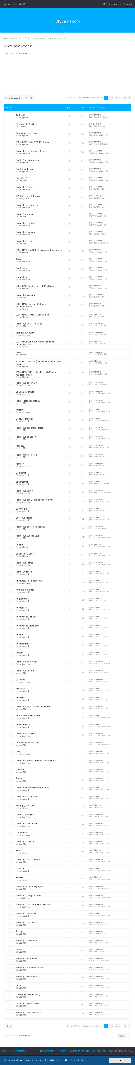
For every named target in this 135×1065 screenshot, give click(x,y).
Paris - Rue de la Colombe (28, 859)
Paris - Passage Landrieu (28, 400)
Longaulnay (21, 277)
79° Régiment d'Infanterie (28, 196)
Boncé (19, 850)
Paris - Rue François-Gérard (29, 967)
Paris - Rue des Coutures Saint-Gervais (34, 499)
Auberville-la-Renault (26, 616)
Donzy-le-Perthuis (24, 418)
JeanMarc (26, 153)
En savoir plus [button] (77, 1060)
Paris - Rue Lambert (25, 223)
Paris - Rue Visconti (25, 295)
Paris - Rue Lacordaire (26, 940)
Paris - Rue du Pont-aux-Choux (31, 151)
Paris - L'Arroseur (24, 571)
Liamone (20, 769)
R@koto (25, 117)
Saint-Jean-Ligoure (25, 169)
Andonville (21, 115)
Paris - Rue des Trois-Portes (29, 427)
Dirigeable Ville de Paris (27, 742)
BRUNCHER (21, 508)
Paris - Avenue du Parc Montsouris (32, 787)
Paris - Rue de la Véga (26, 661)
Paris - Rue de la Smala (27, 922)
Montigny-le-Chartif (25, 805)
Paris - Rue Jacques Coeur (29, 895)
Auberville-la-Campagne (27, 625)
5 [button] (119, 98)
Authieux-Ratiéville (25, 589)
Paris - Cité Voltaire (25, 214)
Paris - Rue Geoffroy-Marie (29, 323)
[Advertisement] (67, 75)
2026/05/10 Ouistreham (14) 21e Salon (35, 286)
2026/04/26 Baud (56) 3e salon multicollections (39, 250)
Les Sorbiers (22, 832)
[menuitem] (22, 4)
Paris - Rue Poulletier (26, 913)
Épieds (19, 778)
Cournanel (21, 472)
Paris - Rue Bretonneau (27, 958)
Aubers (19, 634)
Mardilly (20, 463)
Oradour (20, 868)
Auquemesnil (22, 598)
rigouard (25, 198)
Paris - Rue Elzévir (24, 241)
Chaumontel (22, 481)
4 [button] (116, 98)
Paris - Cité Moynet (25, 814)
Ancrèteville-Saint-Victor (28, 715)
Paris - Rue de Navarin (26, 383)
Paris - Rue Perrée (24, 562)
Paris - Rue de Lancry (26, 436)
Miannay (20, 445)
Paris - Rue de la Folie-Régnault (31, 526)
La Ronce (20, 679)
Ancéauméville (23, 724)
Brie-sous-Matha (24, 517)
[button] (101, 98)
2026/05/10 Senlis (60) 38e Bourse (32, 142)
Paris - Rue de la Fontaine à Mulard (33, 904)
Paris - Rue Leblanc (25, 841)
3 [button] (112, 98)
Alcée (18, 985)
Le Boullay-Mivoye (25, 553)
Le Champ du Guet (25, 391)
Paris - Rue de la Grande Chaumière (33, 706)
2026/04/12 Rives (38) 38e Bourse (32, 314)
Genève (19, 949)
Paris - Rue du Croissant (27, 205)
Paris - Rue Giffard (25, 670)
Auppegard (21, 607)
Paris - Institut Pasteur (26, 454)
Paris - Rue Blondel (25, 187)
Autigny (19, 409)
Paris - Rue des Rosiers (27, 823)
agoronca (26, 412)
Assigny (19, 652)
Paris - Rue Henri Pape (26, 976)
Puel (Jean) (21, 178)
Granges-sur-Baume (25, 332)
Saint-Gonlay (22, 268)
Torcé (18, 259)
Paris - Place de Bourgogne (29, 886)
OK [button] (120, 1060)
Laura (18, 352)
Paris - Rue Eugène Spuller (28, 535)
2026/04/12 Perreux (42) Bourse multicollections (31, 305)
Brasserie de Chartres (26, 124)
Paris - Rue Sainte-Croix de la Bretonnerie (36, 760)
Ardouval (20, 688)
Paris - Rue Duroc (24, 490)
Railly (18, 751)
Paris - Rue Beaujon (25, 232)
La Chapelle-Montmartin (28, 1003)
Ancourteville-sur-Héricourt (29, 580)
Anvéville (20, 697)
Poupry (19, 544)
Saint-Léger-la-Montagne (28, 160)
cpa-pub (22, 126)
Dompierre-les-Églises (26, 133)
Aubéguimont (22, 643)
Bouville (19, 877)
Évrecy (19, 931)
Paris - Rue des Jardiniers (28, 1012)
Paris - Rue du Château (27, 796)
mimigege (26, 335)
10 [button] (125, 98)
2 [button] (109, 98)
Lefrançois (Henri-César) (28, 994)
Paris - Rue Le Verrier (26, 733)
